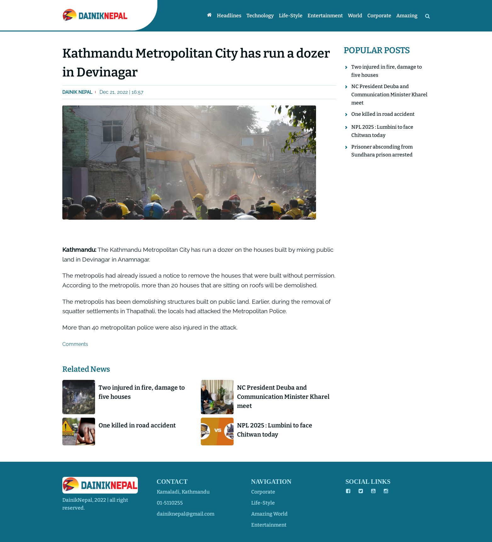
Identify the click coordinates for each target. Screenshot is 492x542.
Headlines (229, 16)
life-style (263, 503)
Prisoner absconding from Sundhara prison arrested (382, 151)
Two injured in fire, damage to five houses (142, 392)
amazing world (269, 514)
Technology (260, 16)
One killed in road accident (137, 425)
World (355, 16)
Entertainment (325, 16)
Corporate (379, 16)
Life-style (291, 16)
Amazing (406, 16)
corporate (263, 492)
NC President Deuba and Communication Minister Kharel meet (283, 396)
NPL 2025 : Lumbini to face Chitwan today (274, 430)
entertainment (268, 525)
